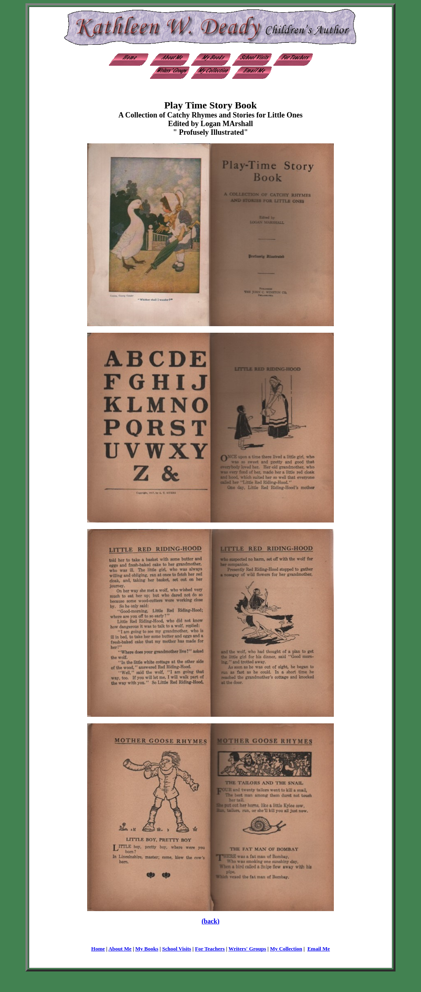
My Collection (286, 949)
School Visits (176, 949)
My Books (146, 949)
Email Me (319, 949)
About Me (120, 949)
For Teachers (209, 949)
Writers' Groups (247, 949)
